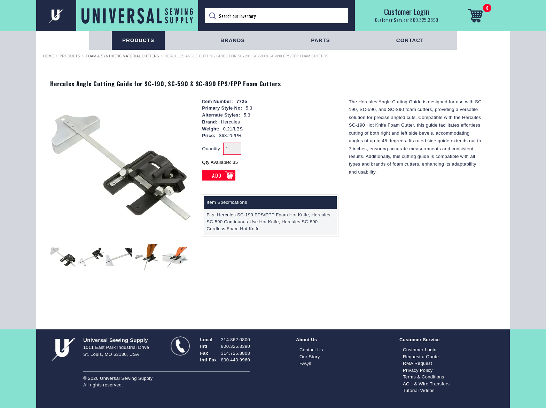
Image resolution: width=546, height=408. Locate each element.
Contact (410, 40)
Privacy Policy (418, 370)
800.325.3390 (424, 19)
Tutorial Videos (419, 390)
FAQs (305, 363)
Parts (320, 40)
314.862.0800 (235, 339)
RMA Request (417, 363)
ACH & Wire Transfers (426, 383)
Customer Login (406, 11)
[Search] (276, 15)
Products (138, 40)
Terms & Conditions (423, 376)
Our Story (309, 356)
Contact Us (311, 349)
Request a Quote (421, 356)
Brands (232, 40)
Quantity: (211, 148)
